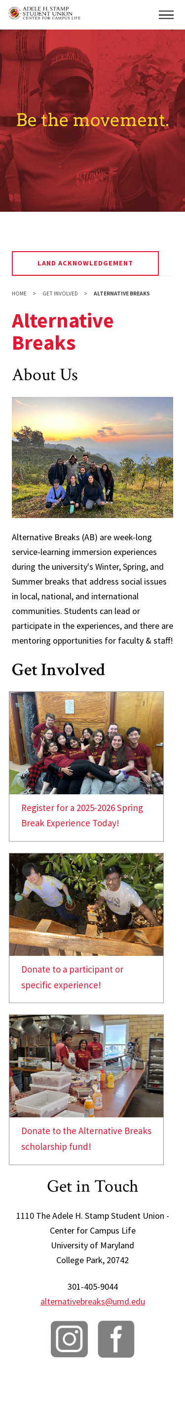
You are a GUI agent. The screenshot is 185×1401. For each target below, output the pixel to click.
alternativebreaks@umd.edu (92, 1301)
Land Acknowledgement (85, 263)
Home (19, 293)
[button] (166, 15)
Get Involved (60, 293)
